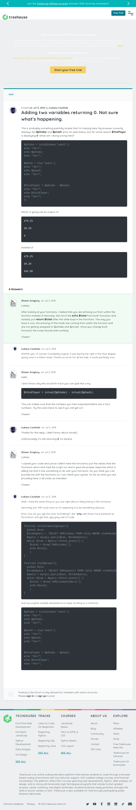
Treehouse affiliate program (52, 3)
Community (97, 733)
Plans (116, 723)
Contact (95, 744)
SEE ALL (21, 761)
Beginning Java (47, 745)
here (120, 46)
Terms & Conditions (13, 804)
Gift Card (96, 749)
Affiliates (118, 728)
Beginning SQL (46, 740)
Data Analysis (23, 749)
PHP (11, 94)
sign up (42, 695)
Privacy (31, 804)
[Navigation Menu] (130, 13)
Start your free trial (68, 70)
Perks (116, 733)
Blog (93, 728)
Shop (116, 738)
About (94, 723)
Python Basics (68, 740)
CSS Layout (67, 745)
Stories (94, 738)
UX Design (21, 754)
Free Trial (118, 13)
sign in (30, 695)
